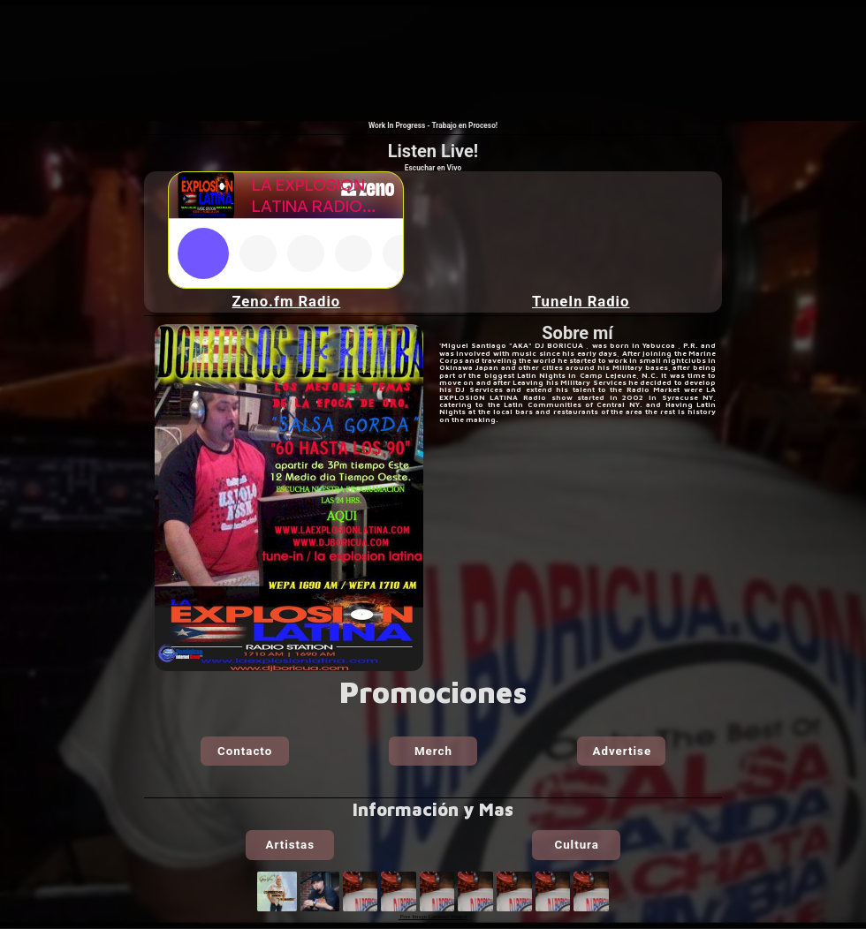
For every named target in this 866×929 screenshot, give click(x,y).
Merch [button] (433, 751)
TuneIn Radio (581, 301)
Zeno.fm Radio (286, 301)
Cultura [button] (576, 844)
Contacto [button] (244, 751)
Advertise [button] (622, 751)
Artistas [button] (290, 844)
